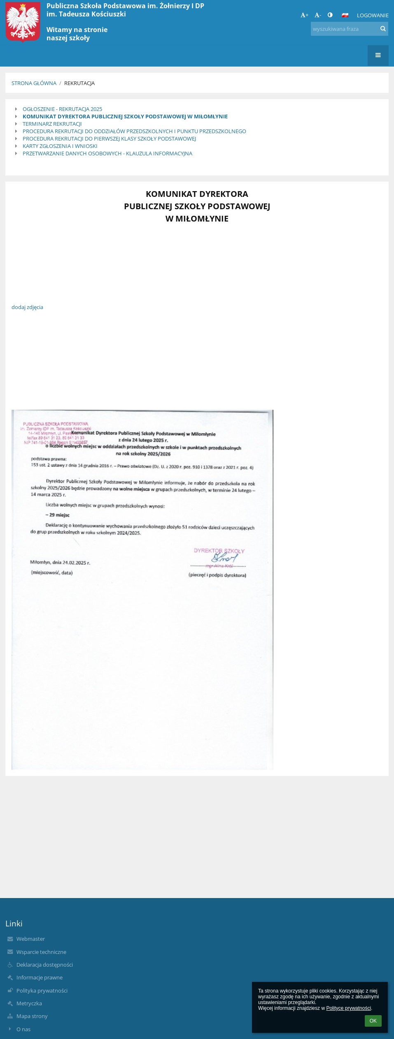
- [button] (318, 14)
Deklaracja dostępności (44, 964)
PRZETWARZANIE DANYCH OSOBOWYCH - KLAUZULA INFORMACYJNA (107, 153)
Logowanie (373, 15)
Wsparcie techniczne (41, 952)
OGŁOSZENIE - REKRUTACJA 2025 (62, 109)
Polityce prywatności (348, 1008)
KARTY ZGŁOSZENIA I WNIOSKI (60, 146)
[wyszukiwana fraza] (349, 28)
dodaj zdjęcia (27, 307)
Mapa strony (32, 1016)
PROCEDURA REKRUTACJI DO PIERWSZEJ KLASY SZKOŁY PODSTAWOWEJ (109, 138)
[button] (345, 15)
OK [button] (373, 1021)
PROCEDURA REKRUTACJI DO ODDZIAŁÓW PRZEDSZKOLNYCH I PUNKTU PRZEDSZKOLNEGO (134, 131)
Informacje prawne (39, 977)
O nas (23, 1029)
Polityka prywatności (42, 990)
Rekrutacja (79, 83)
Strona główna (34, 83)
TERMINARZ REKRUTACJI (52, 123)
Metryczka (29, 1003)
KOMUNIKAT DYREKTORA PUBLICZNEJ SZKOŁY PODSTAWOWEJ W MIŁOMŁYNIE (125, 116)
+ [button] (304, 14)
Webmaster (30, 938)
